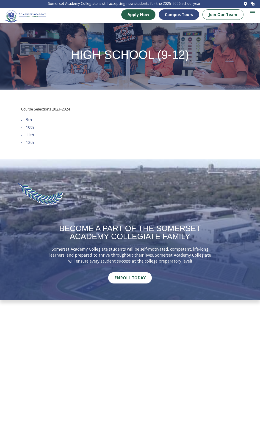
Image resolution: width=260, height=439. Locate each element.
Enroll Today (130, 277)
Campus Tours (179, 14)
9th (29, 119)
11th (30, 134)
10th (30, 127)
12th (30, 142)
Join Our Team (223, 14)
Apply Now (138, 14)
